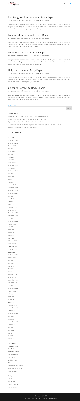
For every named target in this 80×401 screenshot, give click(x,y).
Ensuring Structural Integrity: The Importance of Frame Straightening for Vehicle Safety (34, 125)
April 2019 (11, 204)
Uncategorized (12, 371)
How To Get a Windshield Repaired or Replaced (22, 127)
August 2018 (12, 224)
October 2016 (12, 285)
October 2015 (12, 311)
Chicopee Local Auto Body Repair (26, 87)
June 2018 (11, 229)
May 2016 (11, 299)
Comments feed (13, 384)
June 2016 (11, 297)
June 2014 (11, 330)
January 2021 (12, 162)
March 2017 (11, 271)
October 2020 (12, 168)
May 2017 (11, 266)
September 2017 (13, 255)
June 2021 (11, 154)
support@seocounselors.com (19, 20)
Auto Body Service (13, 352)
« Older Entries (12, 105)
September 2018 (13, 221)
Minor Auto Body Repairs (15, 368)
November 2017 (13, 249)
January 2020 (12, 185)
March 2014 (11, 338)
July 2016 (11, 294)
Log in (10, 378)
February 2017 (12, 274)
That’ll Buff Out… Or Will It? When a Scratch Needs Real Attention (28, 116)
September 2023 (13, 143)
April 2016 (11, 302)
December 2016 (13, 280)
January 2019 (12, 210)
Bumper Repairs (13, 354)
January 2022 (12, 151)
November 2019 (13, 190)
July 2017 (11, 260)
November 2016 (13, 283)
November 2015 (13, 308)
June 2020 (11, 176)
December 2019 (13, 188)
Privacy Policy (52, 398)
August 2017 (12, 257)
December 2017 (13, 246)
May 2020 (11, 179)
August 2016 (12, 291)
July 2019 (11, 196)
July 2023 (11, 148)
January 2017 (12, 277)
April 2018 (11, 235)
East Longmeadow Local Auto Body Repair (31, 17)
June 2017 (11, 263)
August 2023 (12, 146)
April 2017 (11, 269)
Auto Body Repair (43, 20)
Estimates (11, 363)
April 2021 (11, 157)
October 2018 (12, 218)
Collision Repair (13, 360)
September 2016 (13, 288)
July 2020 (11, 174)
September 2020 (13, 171)
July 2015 (11, 316)
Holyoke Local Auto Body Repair (26, 70)
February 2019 (12, 207)
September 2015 (13, 313)
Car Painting (12, 357)
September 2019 (13, 193)
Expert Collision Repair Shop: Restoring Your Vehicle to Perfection (28, 122)
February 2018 (12, 241)
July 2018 (11, 227)
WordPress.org (12, 387)
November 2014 (13, 322)
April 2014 (11, 336)
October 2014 (12, 325)
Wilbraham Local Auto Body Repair (27, 52)
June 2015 (11, 319)
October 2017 (12, 252)
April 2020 (11, 182)
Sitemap (44, 398)
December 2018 (13, 213)
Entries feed (11, 381)
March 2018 (11, 238)
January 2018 (12, 243)
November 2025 (13, 140)
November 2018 (13, 216)
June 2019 (11, 199)
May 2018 (11, 232)
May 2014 (11, 333)
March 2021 (11, 160)
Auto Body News (13, 346)
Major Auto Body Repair (15, 366)
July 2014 (11, 327)
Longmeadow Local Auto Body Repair (28, 35)
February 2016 (12, 305)
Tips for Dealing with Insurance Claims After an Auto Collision (27, 119)
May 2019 (11, 202)
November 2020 (13, 165)
